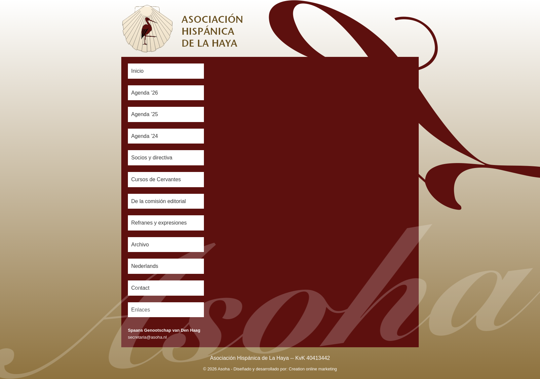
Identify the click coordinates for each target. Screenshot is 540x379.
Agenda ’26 (144, 93)
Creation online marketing (313, 368)
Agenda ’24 (144, 136)
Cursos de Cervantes (156, 179)
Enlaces (140, 310)
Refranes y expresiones (159, 223)
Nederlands (144, 266)
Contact (140, 288)
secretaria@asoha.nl (147, 337)
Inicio (137, 71)
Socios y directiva (152, 157)
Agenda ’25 (144, 114)
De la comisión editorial (158, 201)
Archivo (140, 244)
